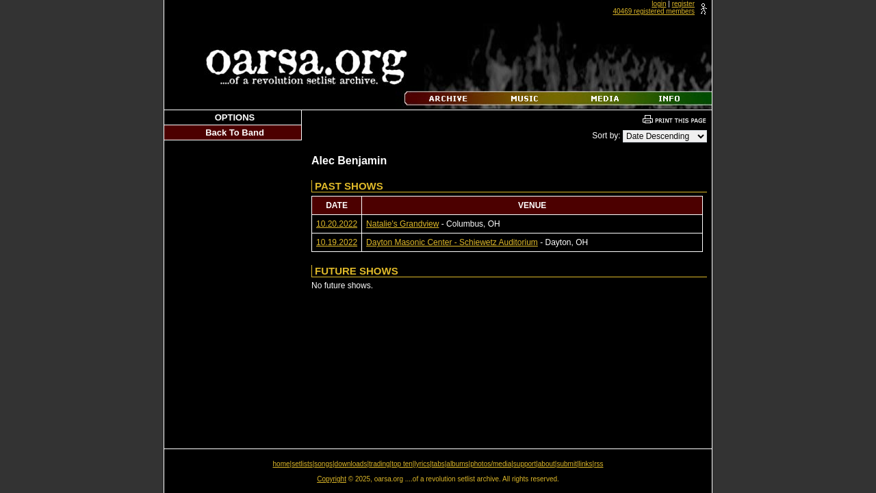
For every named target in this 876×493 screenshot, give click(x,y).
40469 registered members (654, 11)
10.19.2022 (336, 242)
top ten (402, 464)
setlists (302, 464)
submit (566, 464)
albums (457, 464)
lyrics (422, 464)
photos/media (490, 464)
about (546, 464)
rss (598, 464)
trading (379, 464)
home (281, 464)
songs (323, 464)
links (586, 464)
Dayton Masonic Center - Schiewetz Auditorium (452, 242)
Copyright (331, 479)
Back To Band (234, 132)
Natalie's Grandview (402, 224)
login (659, 4)
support (524, 464)
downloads (351, 464)
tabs (438, 464)
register (683, 4)
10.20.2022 (336, 224)
